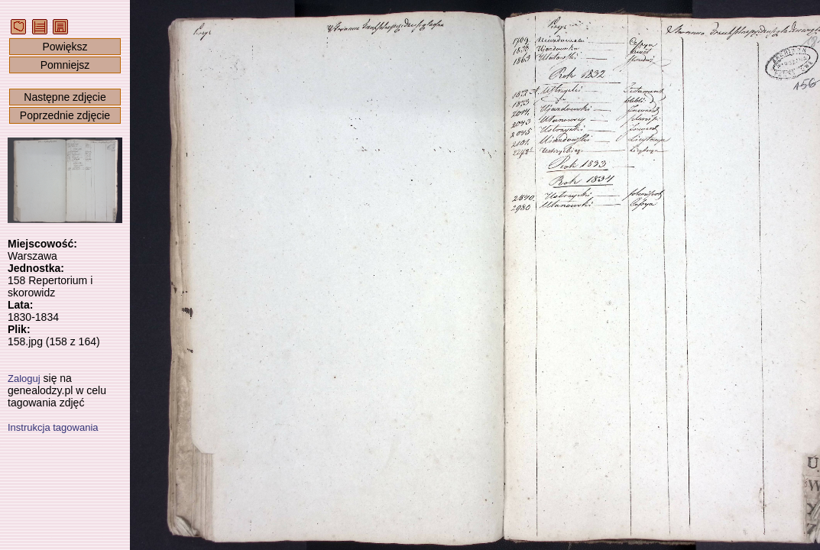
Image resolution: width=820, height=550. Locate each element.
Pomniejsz (65, 65)
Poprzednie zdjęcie (65, 115)
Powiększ (64, 46)
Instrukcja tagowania (53, 427)
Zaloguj (24, 378)
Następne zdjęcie (64, 97)
